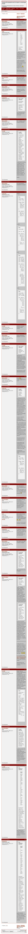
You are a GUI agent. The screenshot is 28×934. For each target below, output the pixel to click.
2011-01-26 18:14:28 (6, 549)
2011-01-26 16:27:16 (6, 484)
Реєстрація (22, 8)
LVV (3, 514)
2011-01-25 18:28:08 (6, 19)
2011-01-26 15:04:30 (6, 333)
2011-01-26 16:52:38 (6, 497)
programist (4, 97)
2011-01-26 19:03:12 (6, 839)
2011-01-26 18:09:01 (6, 539)
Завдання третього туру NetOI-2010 (21, 926)
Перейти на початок (9, 9)
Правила (13, 8)
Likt (25, 930)
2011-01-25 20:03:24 (6, 75)
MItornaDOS (4, 21)
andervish (4, 193)
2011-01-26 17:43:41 (6, 512)
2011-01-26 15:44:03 (6, 376)
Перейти (8, 931)
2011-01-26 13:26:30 (6, 191)
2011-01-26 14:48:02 (6, 324)
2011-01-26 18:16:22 (6, 575)
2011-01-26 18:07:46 (6, 527)
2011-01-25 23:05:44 (6, 119)
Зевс (3, 31)
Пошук (17, 8)
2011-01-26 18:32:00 (6, 726)
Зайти (3, 9)
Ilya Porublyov (5, 77)
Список (3, 8)
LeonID (3, 131)
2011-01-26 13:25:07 (6, 181)
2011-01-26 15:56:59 (6, 386)
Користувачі (8, 8)
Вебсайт (3, 519)
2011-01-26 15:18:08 (6, 343)
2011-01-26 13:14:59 (6, 129)
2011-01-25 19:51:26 (6, 29)
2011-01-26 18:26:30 (6, 669)
